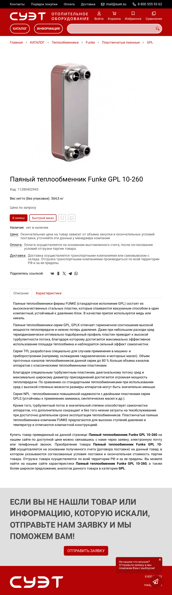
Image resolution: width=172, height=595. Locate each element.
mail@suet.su (116, 4)
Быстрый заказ (43, 218)
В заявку (18, 218)
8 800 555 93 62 (150, 4)
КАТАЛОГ (20, 29)
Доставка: (18, 255)
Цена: (14, 234)
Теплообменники (65, 42)
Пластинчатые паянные (121, 42)
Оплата (69, 4)
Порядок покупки (44, 4)
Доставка (88, 4)
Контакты (17, 4)
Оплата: (16, 245)
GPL (150, 42)
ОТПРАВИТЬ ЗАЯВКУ (86, 550)
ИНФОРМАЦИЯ (48, 29)
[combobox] (114, 28)
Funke (90, 42)
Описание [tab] (21, 293)
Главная (16, 42)
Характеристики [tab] (48, 293)
